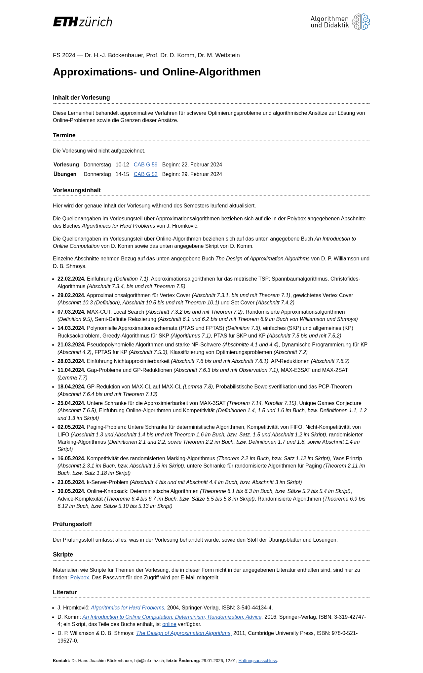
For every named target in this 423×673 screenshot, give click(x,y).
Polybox (79, 577)
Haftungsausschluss (258, 660)
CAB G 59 (146, 164)
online (169, 624)
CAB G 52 (146, 174)
